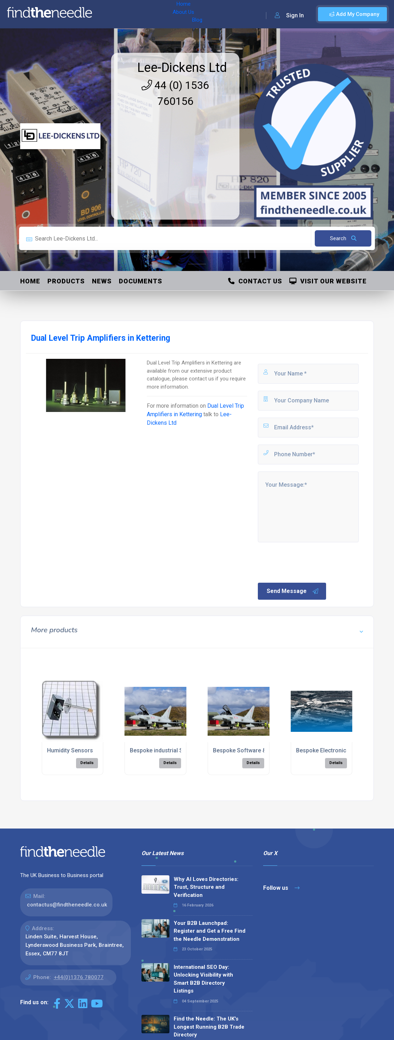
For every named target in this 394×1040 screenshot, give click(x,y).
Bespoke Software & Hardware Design (263, 750)
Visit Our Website (328, 281)
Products (66, 281)
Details (87, 763)
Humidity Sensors (70, 750)
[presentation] (310, 562)
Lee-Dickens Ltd (182, 67)
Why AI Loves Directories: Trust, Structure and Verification (206, 887)
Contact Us (255, 281)
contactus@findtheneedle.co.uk (67, 904)
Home (107, 14)
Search (343, 238)
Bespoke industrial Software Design (176, 750)
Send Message (293, 591)
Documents (140, 281)
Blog (158, 14)
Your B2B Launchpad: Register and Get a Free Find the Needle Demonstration (209, 931)
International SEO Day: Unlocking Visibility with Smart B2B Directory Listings (203, 979)
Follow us (281, 887)
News (102, 281)
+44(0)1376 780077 (79, 977)
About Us (133, 14)
